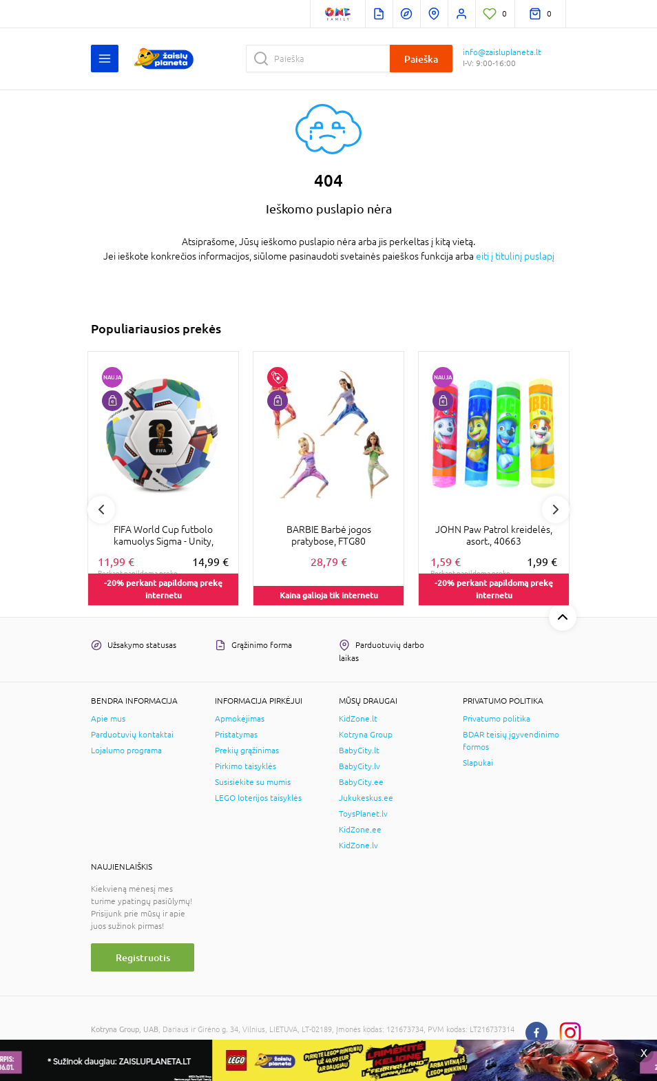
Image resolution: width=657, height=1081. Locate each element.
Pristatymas (236, 734)
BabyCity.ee (361, 782)
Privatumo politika (496, 719)
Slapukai (478, 763)
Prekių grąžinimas (247, 750)
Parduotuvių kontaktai (132, 734)
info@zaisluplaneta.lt (502, 52)
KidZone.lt (358, 719)
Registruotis (143, 957)
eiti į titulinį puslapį (515, 256)
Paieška (421, 59)
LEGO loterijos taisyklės (258, 798)
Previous (101, 509)
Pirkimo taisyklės (245, 766)
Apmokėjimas (239, 719)
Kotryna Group (366, 734)
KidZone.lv (358, 845)
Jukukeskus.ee (366, 798)
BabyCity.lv (359, 766)
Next (556, 509)
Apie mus (108, 719)
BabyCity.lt (359, 750)
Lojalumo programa (126, 750)
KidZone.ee (360, 830)
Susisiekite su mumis (253, 782)
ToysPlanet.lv (363, 814)
